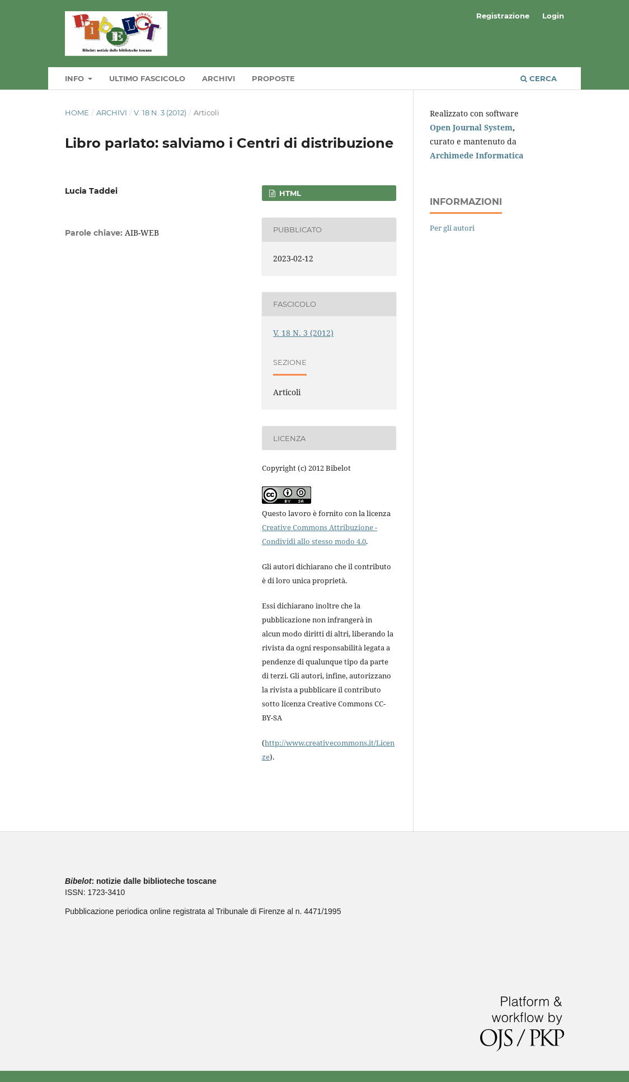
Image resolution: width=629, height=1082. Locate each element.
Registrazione (502, 15)
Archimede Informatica (476, 155)
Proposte (273, 78)
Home (77, 112)
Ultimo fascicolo (147, 78)
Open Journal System (471, 127)
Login (553, 15)
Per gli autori (452, 228)
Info (75, 78)
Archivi (218, 78)
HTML (289, 193)
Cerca (538, 78)
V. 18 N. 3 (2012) (160, 112)
